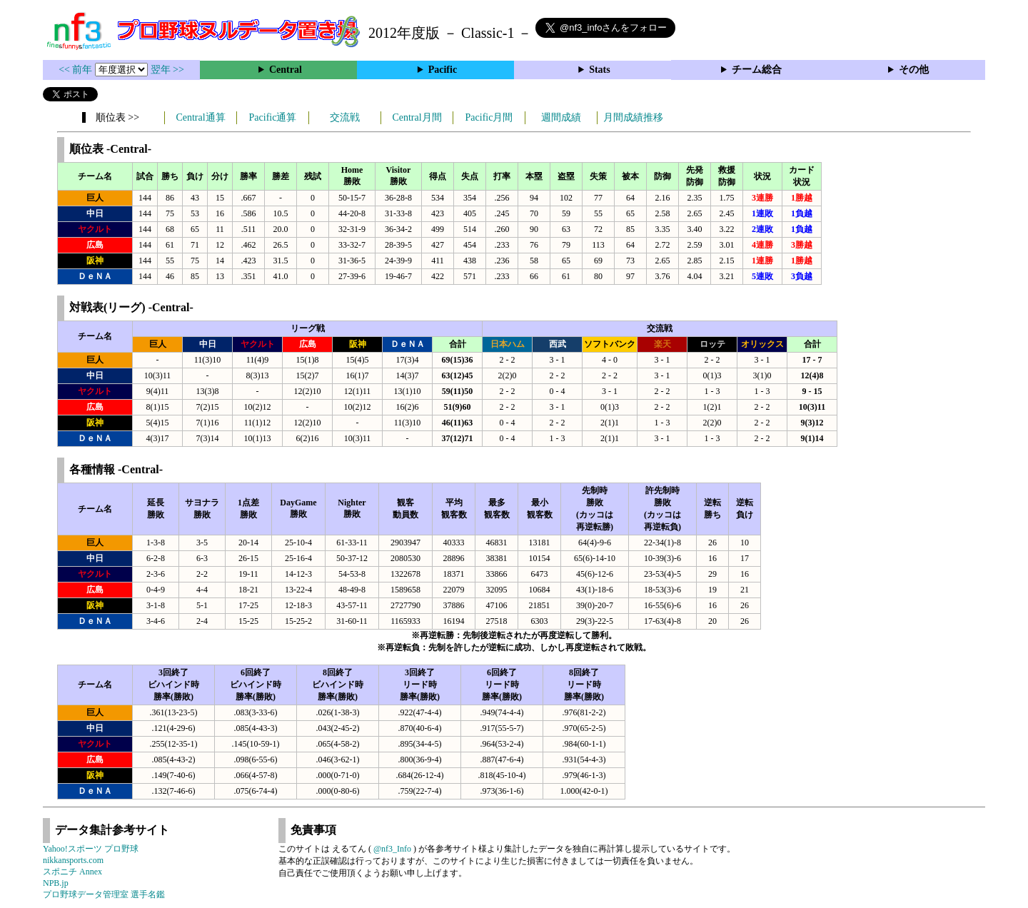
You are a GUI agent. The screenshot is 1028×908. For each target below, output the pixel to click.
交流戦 (345, 117)
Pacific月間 (489, 117)
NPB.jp (56, 883)
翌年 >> (167, 69)
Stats (599, 69)
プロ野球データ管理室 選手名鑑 (104, 894)
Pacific (442, 69)
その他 (914, 69)
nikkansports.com (73, 860)
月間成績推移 (633, 117)
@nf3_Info (392, 849)
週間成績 (561, 117)
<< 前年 (77, 69)
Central (285, 69)
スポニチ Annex (72, 872)
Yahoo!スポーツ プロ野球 (90, 849)
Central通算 (200, 117)
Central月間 (416, 117)
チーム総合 (757, 69)
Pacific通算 (273, 117)
